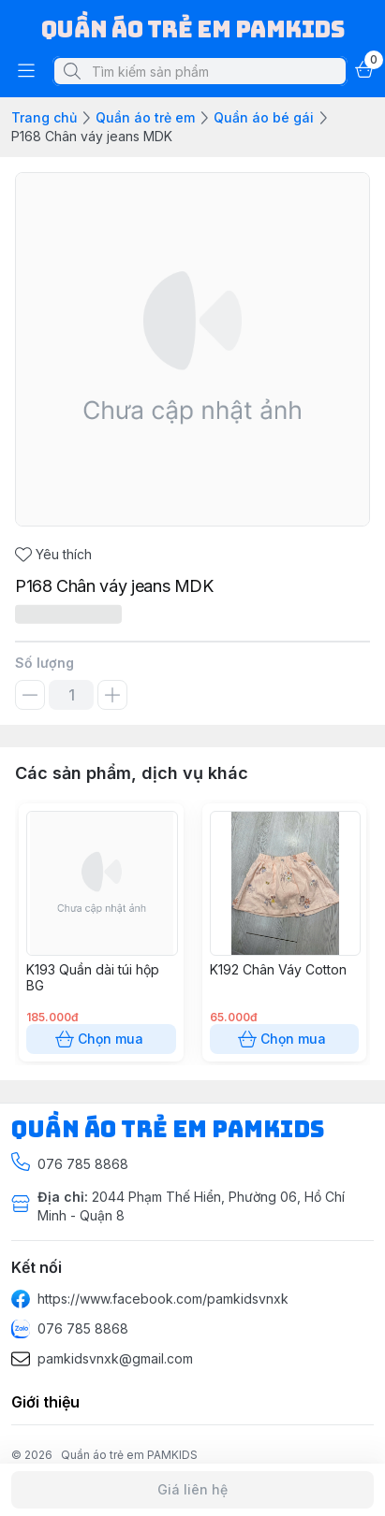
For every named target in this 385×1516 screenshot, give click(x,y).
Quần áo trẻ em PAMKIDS (129, 1455)
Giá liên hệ (192, 1490)
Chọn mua (101, 1039)
